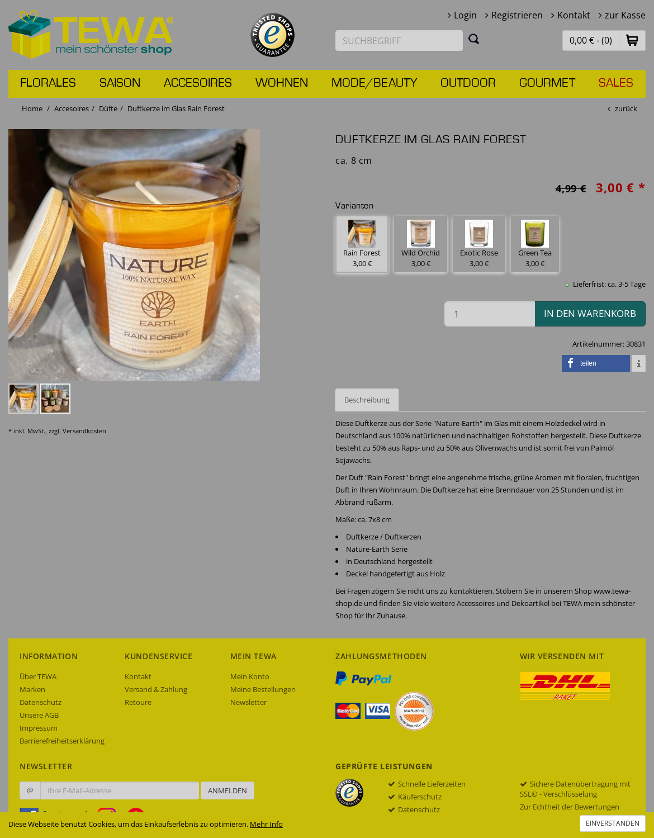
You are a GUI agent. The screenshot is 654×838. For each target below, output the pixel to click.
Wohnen (281, 83)
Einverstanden (612, 823)
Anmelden (227, 790)
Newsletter (248, 702)
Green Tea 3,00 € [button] (535, 244)
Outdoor (468, 83)
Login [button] (465, 15)
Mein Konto (249, 676)
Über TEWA (38, 676)
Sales (616, 83)
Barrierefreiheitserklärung (62, 741)
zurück (626, 108)
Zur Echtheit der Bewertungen (569, 807)
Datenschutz (40, 702)
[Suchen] (474, 38)
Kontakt (573, 15)
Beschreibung (367, 400)
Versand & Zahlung (156, 689)
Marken (32, 689)
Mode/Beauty (374, 83)
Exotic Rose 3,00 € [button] (479, 244)
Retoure (138, 702)
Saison (119, 83)
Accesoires (198, 83)
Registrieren (517, 15)
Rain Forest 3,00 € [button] (362, 244)
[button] (632, 40)
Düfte (108, 108)
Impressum (39, 728)
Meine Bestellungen (263, 689)
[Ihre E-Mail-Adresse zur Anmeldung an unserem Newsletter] (119, 790)
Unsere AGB (39, 715)
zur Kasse (625, 15)
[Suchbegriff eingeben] (399, 40)
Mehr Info (266, 824)
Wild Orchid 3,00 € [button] (420, 244)
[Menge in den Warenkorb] (489, 313)
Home (32, 108)
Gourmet (547, 83)
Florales (48, 83)
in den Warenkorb (590, 313)
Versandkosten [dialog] (84, 431)
